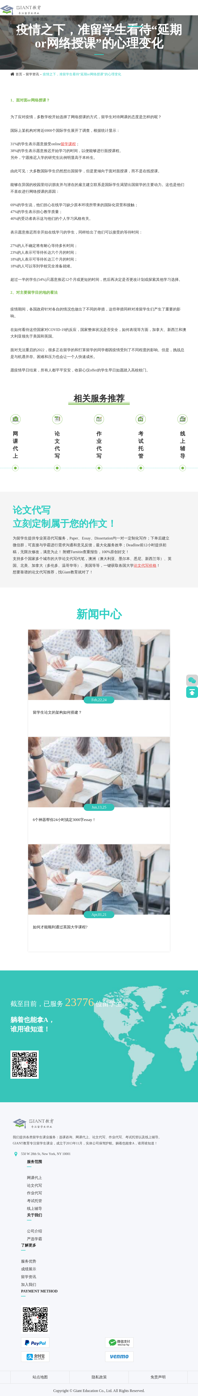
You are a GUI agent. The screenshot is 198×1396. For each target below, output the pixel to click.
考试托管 (140, 445)
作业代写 (99, 445)
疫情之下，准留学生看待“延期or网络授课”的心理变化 (82, 74)
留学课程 (68, 144)
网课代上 (15, 445)
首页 (12, 19)
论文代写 (57, 445)
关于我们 (166, 19)
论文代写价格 (145, 565)
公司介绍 (34, 1231)
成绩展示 (103, 19)
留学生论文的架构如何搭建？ (57, 712)
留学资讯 (134, 19)
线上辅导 (182, 445)
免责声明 (158, 1377)
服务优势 (71, 19)
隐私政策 (99, 1377)
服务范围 (39, 19)
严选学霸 (34, 1239)
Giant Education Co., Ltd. (92, 1391)
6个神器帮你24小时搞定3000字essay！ (64, 820)
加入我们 (15, 34)
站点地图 (40, 1377)
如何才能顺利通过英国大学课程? (60, 927)
